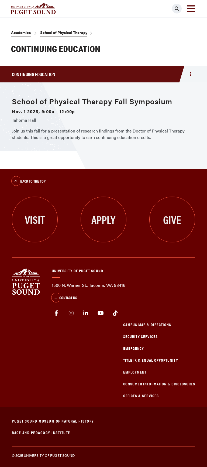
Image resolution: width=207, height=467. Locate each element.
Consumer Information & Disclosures (159, 383)
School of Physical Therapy (63, 32)
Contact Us (64, 298)
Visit (35, 219)
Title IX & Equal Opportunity (150, 360)
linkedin (86, 313)
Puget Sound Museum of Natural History (53, 421)
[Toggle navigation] (191, 8)
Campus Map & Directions (147, 324)
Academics (21, 32)
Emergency (133, 348)
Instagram (71, 313)
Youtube (100, 313)
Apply (103, 219)
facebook (56, 313)
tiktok (115, 313)
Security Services (140, 336)
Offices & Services (141, 395)
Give (172, 219)
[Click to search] (177, 8)
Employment (135, 372)
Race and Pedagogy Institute (41, 432)
